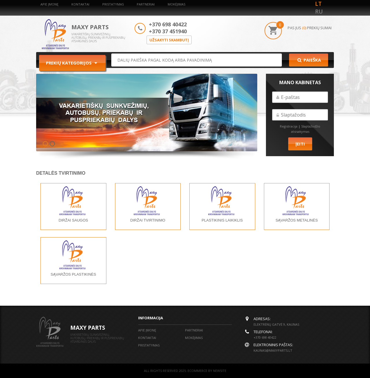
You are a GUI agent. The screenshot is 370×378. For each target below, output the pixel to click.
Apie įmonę (49, 4)
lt (318, 4)
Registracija (288, 126)
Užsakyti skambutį (169, 40)
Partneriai (146, 4)
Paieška (309, 60)
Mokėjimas (176, 4)
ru (319, 11)
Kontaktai (80, 4)
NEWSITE (219, 370)
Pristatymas (113, 4)
